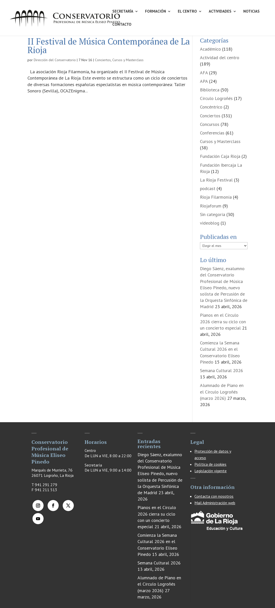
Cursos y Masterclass (128, 60)
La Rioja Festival (216, 180)
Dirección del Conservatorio (55, 60)
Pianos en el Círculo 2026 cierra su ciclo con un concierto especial (223, 321)
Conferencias (212, 133)
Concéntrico (211, 107)
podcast (207, 188)
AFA (204, 73)
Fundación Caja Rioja (220, 156)
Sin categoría (212, 214)
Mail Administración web (214, 502)
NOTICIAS (251, 12)
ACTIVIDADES (220, 12)
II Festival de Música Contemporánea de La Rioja (108, 46)
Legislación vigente (210, 470)
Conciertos (103, 60)
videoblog (209, 223)
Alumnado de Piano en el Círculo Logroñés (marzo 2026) (222, 391)
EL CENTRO (187, 12)
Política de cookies (210, 464)
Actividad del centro (219, 57)
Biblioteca (209, 90)
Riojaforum (210, 206)
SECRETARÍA (122, 12)
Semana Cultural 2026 (221, 370)
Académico (210, 49)
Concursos (209, 124)
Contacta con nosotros (213, 496)
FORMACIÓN (155, 12)
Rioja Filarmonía (216, 197)
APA (204, 81)
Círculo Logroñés (216, 98)
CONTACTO (121, 25)
